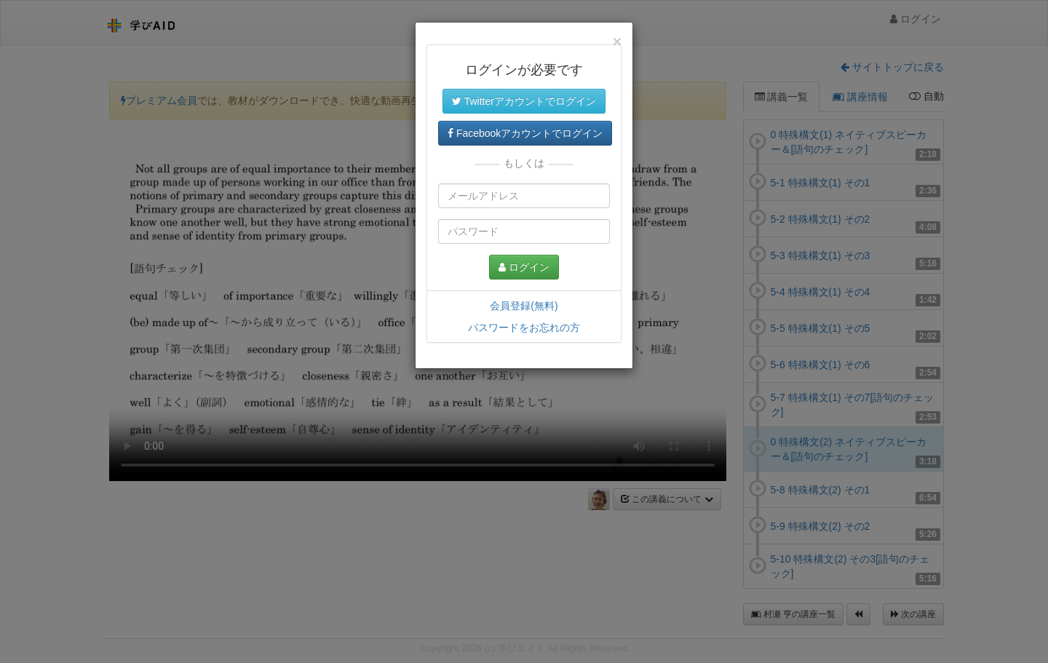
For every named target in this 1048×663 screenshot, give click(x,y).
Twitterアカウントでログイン (524, 101)
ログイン (524, 267)
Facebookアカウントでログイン (525, 133)
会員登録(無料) (523, 305)
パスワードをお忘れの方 (524, 327)
